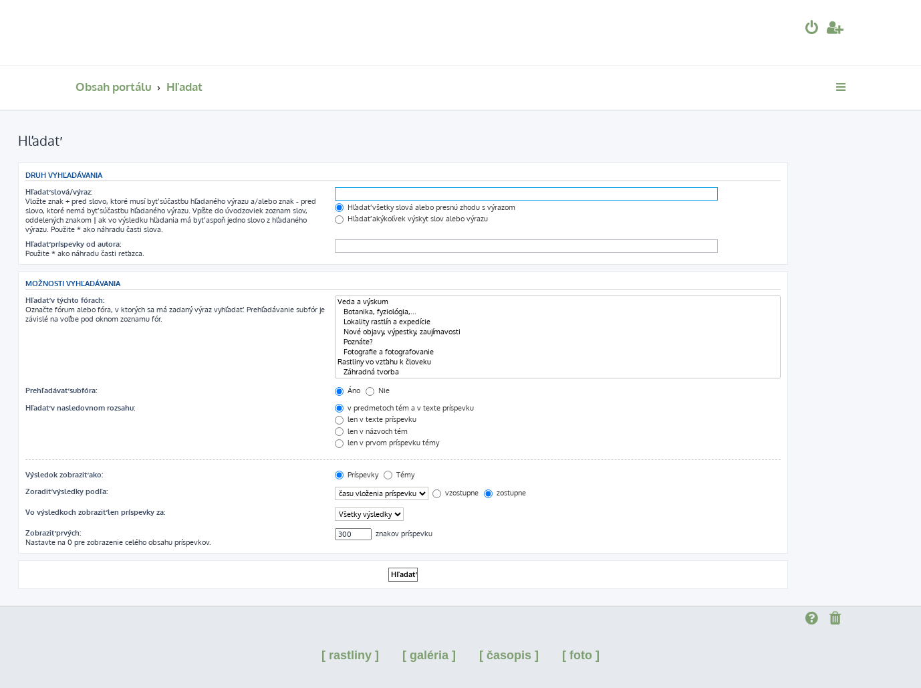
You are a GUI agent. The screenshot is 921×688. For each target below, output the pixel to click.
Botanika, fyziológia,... (557, 312)
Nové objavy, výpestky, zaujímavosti (557, 332)
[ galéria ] (429, 655)
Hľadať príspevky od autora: (73, 244)
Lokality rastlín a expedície (557, 322)
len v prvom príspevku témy (387, 442)
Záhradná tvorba (557, 372)
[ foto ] (581, 655)
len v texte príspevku (375, 419)
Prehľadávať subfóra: (61, 390)
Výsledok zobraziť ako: (64, 474)
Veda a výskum (557, 302)
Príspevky (356, 474)
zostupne (505, 492)
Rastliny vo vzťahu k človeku (557, 362)
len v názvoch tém (371, 431)
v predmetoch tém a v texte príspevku (404, 408)
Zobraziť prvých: (53, 533)
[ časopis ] (509, 655)
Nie (378, 390)
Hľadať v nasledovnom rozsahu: (80, 408)
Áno (347, 390)
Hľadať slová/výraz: (58, 192)
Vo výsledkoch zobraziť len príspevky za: (95, 512)
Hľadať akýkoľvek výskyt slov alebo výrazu (411, 218)
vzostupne (455, 492)
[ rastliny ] (350, 655)
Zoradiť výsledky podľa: (66, 491)
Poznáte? (557, 342)
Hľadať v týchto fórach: (64, 300)
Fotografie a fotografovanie (557, 352)
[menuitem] (812, 29)
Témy (399, 474)
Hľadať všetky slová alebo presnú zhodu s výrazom (425, 207)
